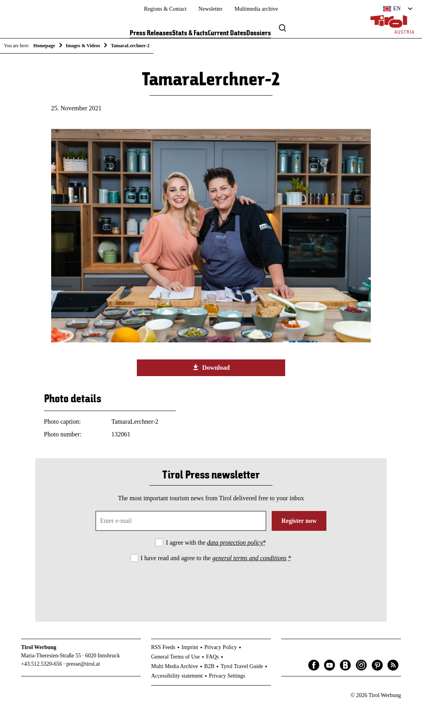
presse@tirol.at (83, 664)
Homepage (44, 45)
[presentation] (211, 585)
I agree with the (216, 542)
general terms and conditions (249, 558)
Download (211, 367)
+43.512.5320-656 (41, 664)
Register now (298, 520)
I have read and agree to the (216, 558)
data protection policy (235, 542)
